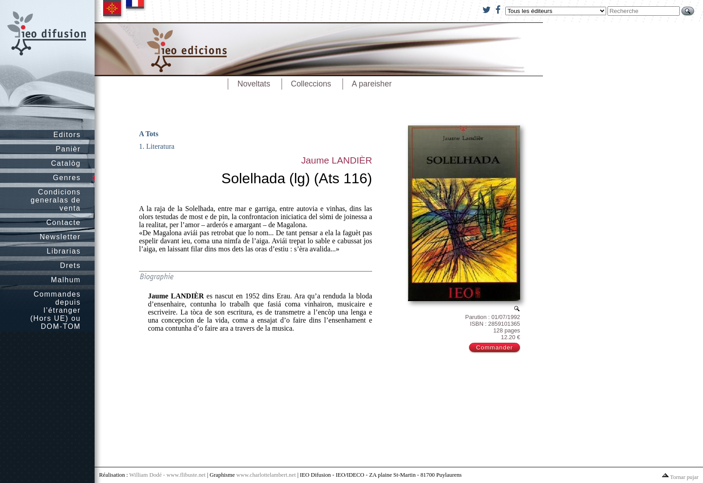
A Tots (148, 134)
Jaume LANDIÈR (336, 160)
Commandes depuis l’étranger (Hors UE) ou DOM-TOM (55, 310)
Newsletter (60, 237)
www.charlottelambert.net (266, 475)
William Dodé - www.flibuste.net (167, 475)
